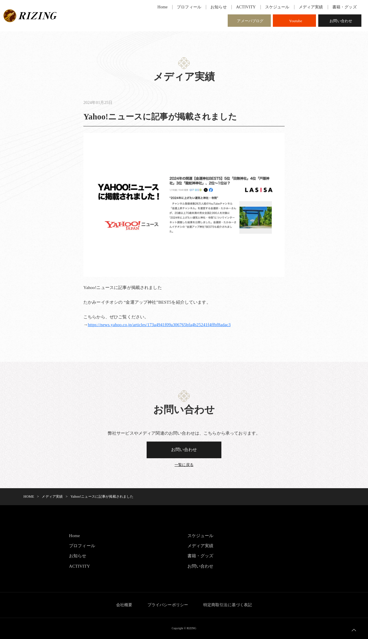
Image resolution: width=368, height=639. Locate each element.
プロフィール (82, 545)
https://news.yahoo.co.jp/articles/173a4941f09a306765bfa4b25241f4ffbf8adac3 (160, 324)
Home (74, 535)
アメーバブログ (250, 21)
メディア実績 (200, 545)
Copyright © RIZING (184, 628)
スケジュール (200, 535)
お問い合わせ (340, 21)
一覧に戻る (184, 465)
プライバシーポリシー (167, 605)
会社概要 (124, 605)
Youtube (295, 21)
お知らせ (78, 556)
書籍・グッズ (200, 556)
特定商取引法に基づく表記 (228, 605)
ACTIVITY (79, 566)
